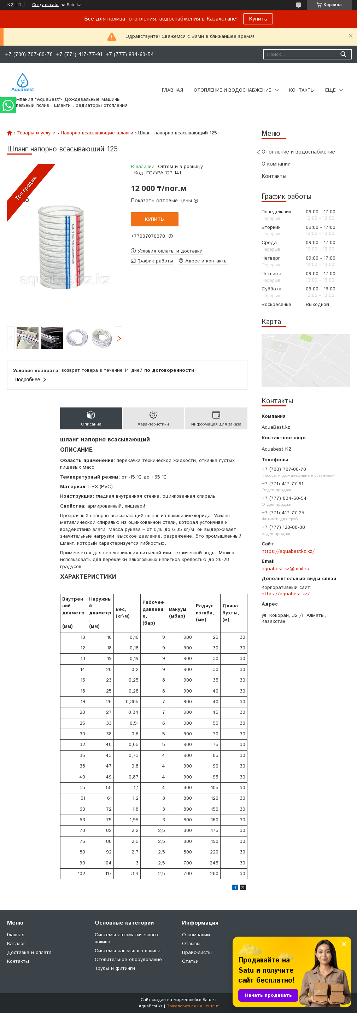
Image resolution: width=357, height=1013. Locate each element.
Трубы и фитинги (115, 968)
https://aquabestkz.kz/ (288, 551)
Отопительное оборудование (128, 959)
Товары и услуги (36, 133)
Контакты (302, 90)
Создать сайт (45, 4)
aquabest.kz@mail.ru (285, 568)
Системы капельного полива (127, 950)
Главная (172, 90)
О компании (276, 164)
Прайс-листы (197, 952)
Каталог (16, 943)
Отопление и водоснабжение (232, 90)
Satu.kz (210, 1000)
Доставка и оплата (29, 952)
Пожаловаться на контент (192, 1006)
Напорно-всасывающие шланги (97, 133)
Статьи (190, 961)
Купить (258, 19)
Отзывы (191, 943)
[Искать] (343, 54)
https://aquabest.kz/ (286, 593)
